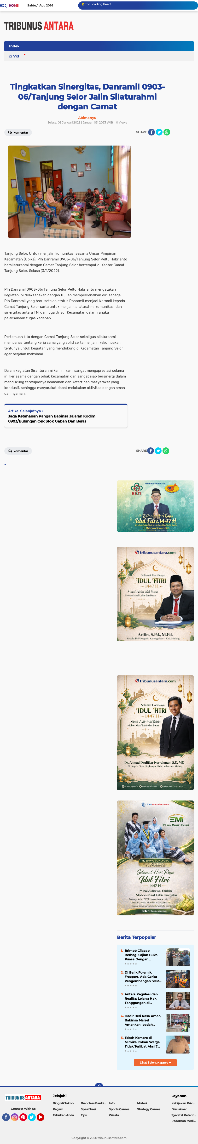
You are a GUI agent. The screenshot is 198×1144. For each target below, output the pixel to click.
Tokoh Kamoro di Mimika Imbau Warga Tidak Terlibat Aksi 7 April (142, 1042)
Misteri (142, 1103)
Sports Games (119, 1109)
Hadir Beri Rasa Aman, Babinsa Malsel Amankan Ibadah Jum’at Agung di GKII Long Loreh (143, 1020)
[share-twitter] (159, 132)
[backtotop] (99, 1087)
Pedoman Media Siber (184, 1121)
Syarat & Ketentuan (184, 1115)
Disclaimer (179, 1109)
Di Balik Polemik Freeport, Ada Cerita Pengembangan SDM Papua (142, 976)
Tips (84, 1115)
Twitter (34, 1119)
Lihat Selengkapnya (155, 1062)
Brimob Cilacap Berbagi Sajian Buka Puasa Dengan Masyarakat (141, 955)
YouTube (44, 1119)
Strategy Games (148, 1109)
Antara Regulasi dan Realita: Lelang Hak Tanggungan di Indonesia (141, 998)
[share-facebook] (151, 132)
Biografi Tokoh (63, 1103)
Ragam (58, 1109)
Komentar (18, 450)
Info (112, 1103)
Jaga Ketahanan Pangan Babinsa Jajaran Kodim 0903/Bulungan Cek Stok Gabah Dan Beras (51, 418)
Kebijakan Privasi (183, 1103)
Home (13, 5)
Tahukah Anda (63, 1115)
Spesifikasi (88, 1109)
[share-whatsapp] (166, 132)
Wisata (114, 1115)
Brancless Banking (94, 1103)
